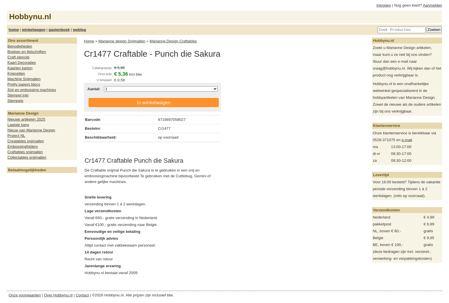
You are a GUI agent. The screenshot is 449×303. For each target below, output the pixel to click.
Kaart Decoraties (21, 62)
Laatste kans (18, 125)
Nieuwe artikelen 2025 (26, 119)
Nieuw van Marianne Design (31, 130)
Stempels (15, 101)
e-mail (406, 140)
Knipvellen (16, 73)
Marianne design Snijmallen (122, 41)
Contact (82, 295)
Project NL (16, 135)
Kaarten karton (19, 68)
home (14, 29)
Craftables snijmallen (25, 152)
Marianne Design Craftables (173, 41)
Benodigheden (19, 46)
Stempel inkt (17, 95)
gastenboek (59, 29)
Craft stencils (18, 57)
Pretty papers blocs (23, 84)
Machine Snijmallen (24, 79)
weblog (79, 29)
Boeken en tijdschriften (26, 52)
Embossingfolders (22, 146)
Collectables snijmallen (26, 157)
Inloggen (384, 5)
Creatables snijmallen (25, 141)
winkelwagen (33, 29)
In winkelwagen (154, 102)
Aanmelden (432, 5)
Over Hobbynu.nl (58, 295)
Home (89, 41)
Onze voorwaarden (25, 295)
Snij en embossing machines (31, 90)
